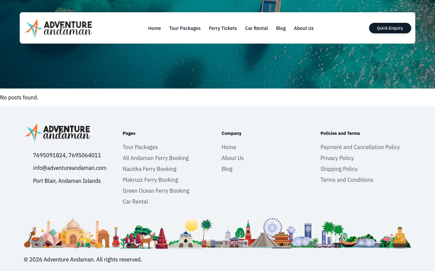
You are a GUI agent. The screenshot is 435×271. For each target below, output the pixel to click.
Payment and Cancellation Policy (360, 147)
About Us (304, 28)
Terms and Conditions (346, 179)
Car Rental (256, 28)
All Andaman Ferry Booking (156, 158)
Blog (281, 28)
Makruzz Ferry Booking (150, 179)
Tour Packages (185, 28)
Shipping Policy (339, 168)
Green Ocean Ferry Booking (156, 190)
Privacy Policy (337, 158)
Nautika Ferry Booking (150, 168)
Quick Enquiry (390, 28)
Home (154, 28)
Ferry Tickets (223, 28)
